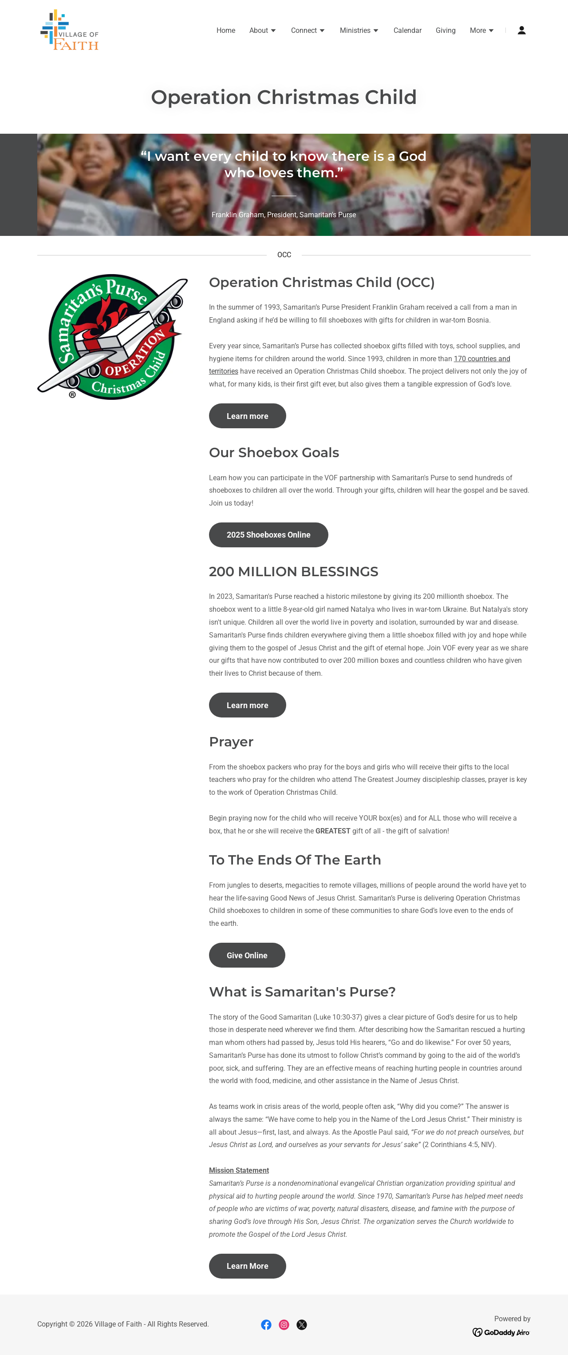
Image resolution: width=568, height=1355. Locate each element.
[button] (263, 31)
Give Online (247, 955)
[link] (69, 29)
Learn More (247, 1266)
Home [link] (226, 30)
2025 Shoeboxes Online (269, 534)
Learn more (247, 416)
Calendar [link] (408, 30)
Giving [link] (446, 30)
